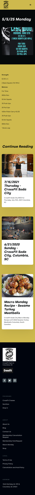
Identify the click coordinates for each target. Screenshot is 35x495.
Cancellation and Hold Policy (13, 467)
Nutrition (6, 404)
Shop (4, 448)
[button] (30, 5)
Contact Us (7, 432)
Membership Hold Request (12, 441)
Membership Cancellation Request (12, 436)
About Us (6, 424)
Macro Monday (8, 445)
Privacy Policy (8, 464)
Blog (4, 428)
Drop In (5, 408)
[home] (7, 5)
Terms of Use (7, 460)
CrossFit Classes (9, 400)
